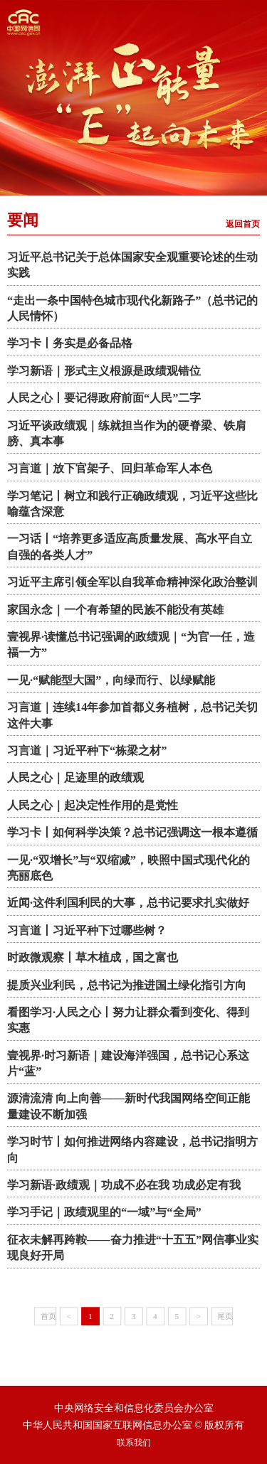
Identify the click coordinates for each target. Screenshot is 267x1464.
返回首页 (243, 224)
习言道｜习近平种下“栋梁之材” (87, 750)
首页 (48, 1315)
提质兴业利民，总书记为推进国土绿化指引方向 (126, 985)
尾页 (225, 1315)
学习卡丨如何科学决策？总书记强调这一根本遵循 (132, 832)
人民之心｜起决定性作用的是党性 (92, 805)
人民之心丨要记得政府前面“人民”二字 (104, 398)
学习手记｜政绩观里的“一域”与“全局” (104, 1212)
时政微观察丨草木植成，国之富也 (92, 957)
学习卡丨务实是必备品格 (69, 343)
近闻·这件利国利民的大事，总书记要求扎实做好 (128, 902)
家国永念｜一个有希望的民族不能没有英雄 (115, 609)
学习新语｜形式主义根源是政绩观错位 (104, 371)
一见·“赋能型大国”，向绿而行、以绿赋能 (111, 680)
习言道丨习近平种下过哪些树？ (87, 930)
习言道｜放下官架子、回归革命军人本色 (109, 468)
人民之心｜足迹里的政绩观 (75, 777)
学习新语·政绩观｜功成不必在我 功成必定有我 (124, 1185)
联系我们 (134, 1443)
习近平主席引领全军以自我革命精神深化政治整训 (132, 582)
